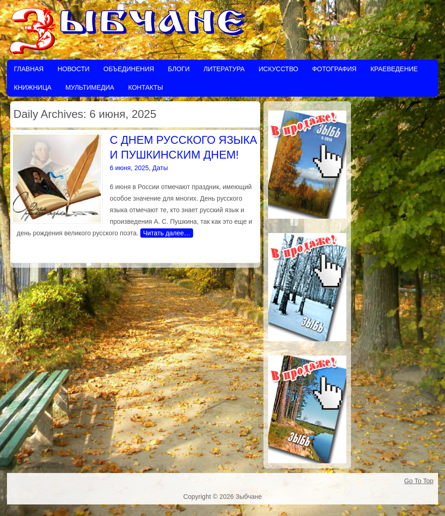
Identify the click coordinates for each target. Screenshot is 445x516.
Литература (223, 69)
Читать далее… (166, 233)
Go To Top (418, 481)
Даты (160, 168)
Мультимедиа (89, 87)
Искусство (278, 69)
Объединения (128, 69)
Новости (73, 69)
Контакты (145, 87)
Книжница (32, 87)
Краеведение (394, 69)
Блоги (179, 69)
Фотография (334, 69)
